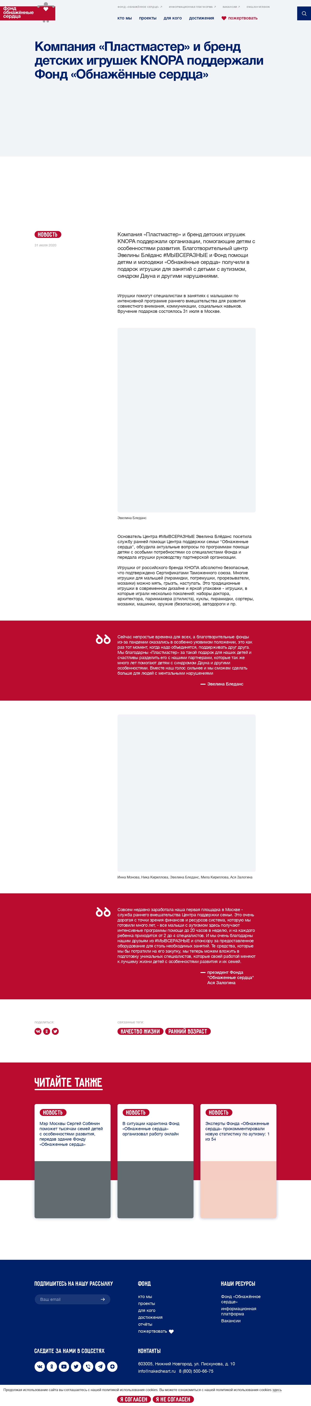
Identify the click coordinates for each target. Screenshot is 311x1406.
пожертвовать (239, 18)
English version (258, 7)
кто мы (124, 18)
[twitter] (56, 1031)
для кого (173, 18)
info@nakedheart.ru (157, 1371)
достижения (201, 18)
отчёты (145, 1324)
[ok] (47, 1031)
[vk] (39, 1031)
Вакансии (230, 7)
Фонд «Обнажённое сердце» (138, 7)
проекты (147, 18)
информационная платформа (191, 7)
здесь (277, 1390)
